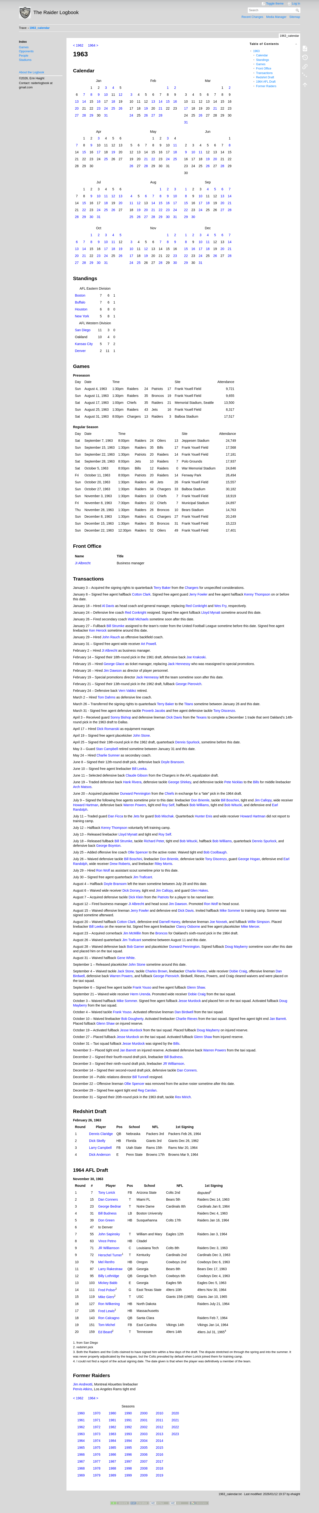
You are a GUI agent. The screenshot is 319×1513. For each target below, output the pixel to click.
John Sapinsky (109, 1234)
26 (120, 108)
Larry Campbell (100, 1148)
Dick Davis (174, 717)
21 (160, 108)
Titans (188, 704)
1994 (128, 1441)
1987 (112, 1461)
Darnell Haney (169, 922)
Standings (262, 60)
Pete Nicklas (233, 782)
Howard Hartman (85, 805)
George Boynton (108, 845)
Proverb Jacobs (153, 711)
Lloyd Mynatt (210, 612)
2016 (159, 1454)
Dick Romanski (108, 729)
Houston (81, 309)
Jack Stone (125, 971)
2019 (159, 1475)
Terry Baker (162, 588)
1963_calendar (40, 28)
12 (120, 94)
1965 (81, 1447)
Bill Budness (173, 1057)
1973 (96, 1434)
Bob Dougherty (132, 1019)
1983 (112, 1434)
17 (186, 108)
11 (175, 145)
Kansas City (84, 344)
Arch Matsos (82, 787)
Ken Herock (97, 630)
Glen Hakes (199, 890)
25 (113, 108)
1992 (128, 1427)
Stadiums (25, 60)
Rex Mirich (183, 1097)
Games (24, 47)
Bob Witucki (233, 805)
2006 (143, 1454)
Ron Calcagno (108, 1318)
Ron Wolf (103, 870)
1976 (96, 1454)
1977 (96, 1461)
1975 (96, 1447)
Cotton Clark (141, 594)
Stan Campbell (107, 749)
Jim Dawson (113, 670)
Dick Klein (136, 897)
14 (84, 101)
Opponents (26, 51)
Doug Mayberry (236, 946)
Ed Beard (105, 1332)
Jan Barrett (277, 1019)
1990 (128, 1413)
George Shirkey (179, 782)
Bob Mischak (164, 816)
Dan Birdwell (184, 1012)
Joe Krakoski (196, 657)
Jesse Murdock (189, 1001)
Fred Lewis (106, 1311)
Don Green (106, 1220)
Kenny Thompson (257, 594)
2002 (143, 1427)
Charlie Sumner (108, 755)
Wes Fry (220, 606)
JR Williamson (173, 1063)
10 (106, 94)
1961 (81, 1420)
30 (91, 217)
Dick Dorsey (131, 890)
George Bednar (109, 1206)
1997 (128, 1461)
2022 (175, 1427)
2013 (159, 1434)
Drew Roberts (120, 864)
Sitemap (294, 17)
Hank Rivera (132, 782)
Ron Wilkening (109, 1304)
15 (168, 101)
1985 (112, 1447)
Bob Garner (135, 946)
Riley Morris (163, 864)
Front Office (263, 68)
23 (99, 108)
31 (106, 115)
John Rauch (111, 637)
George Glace (114, 664)
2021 (175, 1420)
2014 (159, 1441)
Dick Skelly (97, 1141)
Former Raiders (266, 86)
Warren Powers (134, 805)
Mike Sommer (230, 910)
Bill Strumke (115, 626)
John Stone (141, 735)
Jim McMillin (132, 933)
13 (77, 101)
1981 (112, 1420)
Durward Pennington (135, 793)
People (23, 55)
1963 (256, 51)
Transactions (264, 73)
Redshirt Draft (265, 77)
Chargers (192, 588)
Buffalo (80, 302)
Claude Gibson (137, 775)
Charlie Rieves (196, 971)
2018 (159, 1468)
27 (77, 115)
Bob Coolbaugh (215, 852)
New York (82, 316)
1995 (128, 1447)
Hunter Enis (203, 816)
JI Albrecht (83, 563)
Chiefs (169, 793)
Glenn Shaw (196, 987)
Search (298, 10)
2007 (143, 1461)
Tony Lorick (106, 1192)
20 (77, 108)
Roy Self (168, 805)
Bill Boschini (230, 800)
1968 (81, 1468)
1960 (81, 1413)
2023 (175, 1434)
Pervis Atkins (82, 1389)
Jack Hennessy (179, 664)
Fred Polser (106, 1290)
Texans (201, 717)
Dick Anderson (100, 1154)
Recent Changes (252, 17)
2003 (143, 1434)
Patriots (163, 897)
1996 (128, 1454)
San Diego (83, 330)
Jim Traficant (142, 877)
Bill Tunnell (140, 1077)
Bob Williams (199, 805)
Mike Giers (106, 1297)
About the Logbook (31, 72)
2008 (143, 1468)
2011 (159, 1420)
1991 (128, 1420)
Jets (136, 816)
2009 (143, 1475)
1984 (112, 1441)
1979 (96, 1475)
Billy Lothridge (108, 1276)
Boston (80, 295)
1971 (96, 1420)
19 (146, 108)
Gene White (126, 958)
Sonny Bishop (121, 717)
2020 (175, 1413)
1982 (112, 1427)
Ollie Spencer (138, 852)
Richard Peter (154, 841)
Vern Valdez (127, 691)
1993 (128, 1434)
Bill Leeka (139, 769)
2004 (143, 1441)
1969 (81, 1475)
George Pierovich (188, 684)
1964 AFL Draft (266, 81)
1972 (96, 1427)
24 (106, 108)
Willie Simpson (259, 922)
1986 (112, 1454)
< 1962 (78, 45)
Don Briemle (200, 800)
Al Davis (108, 606)
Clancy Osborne (188, 926)
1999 (128, 1475)
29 (91, 115)
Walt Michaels (138, 619)
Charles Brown (156, 971)
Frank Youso (142, 987)
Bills (256, 782)
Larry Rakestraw (110, 1269)
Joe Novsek (218, 922)
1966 (81, 1454)
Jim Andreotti (82, 1384)
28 (84, 115)
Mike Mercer (250, 926)
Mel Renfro (106, 1262)
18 (113, 101)
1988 (112, 1468)
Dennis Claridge (101, 1134)
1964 (81, 1441)
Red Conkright (196, 606)
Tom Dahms (107, 697)
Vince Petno (107, 1241)
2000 (143, 1413)
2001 (143, 1420)
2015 (159, 1447)
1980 (112, 1413)
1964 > (93, 45)
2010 (159, 1413)
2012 (159, 1427)
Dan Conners (187, 1070)
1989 (112, 1475)
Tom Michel (106, 1325)
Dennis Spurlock (187, 742)
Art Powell (148, 644)
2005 (143, 1447)
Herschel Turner (110, 1255)
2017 (159, 1461)
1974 (96, 1441)
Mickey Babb (107, 1283)
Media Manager (276, 17)
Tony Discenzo (224, 711)
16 (99, 101)
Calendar (262, 55)
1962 (81, 1427)
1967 (81, 1461)
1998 (128, 1468)
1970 (96, 1413)
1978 (96, 1468)
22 (153, 159)
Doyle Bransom (172, 762)
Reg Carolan (147, 1090)
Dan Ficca (115, 816)
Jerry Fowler (198, 594)
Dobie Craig (238, 971)
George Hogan (249, 859)
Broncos (161, 933)
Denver (80, 351)
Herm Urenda (140, 994)
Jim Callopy (262, 800)
